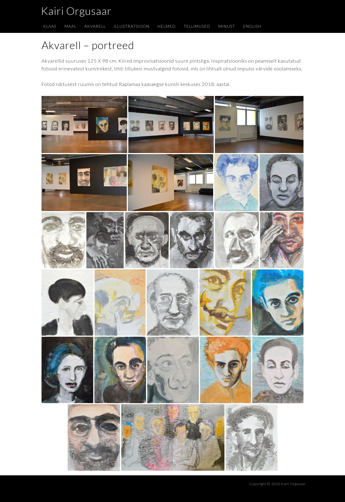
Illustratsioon (131, 26)
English (252, 26)
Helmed (166, 26)
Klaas (49, 26)
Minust (226, 26)
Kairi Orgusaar (76, 10)
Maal (70, 26)
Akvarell (95, 26)
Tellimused (197, 26)
